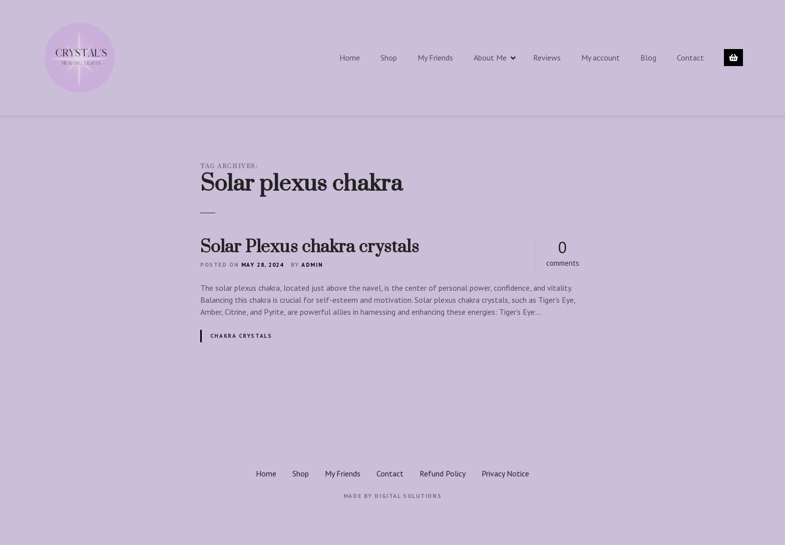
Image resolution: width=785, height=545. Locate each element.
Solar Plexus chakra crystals (309, 247)
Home (349, 58)
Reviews (547, 58)
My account (600, 58)
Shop (388, 58)
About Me (490, 58)
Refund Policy (443, 473)
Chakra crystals (241, 335)
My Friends (435, 58)
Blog (648, 58)
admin (312, 264)
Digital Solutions (408, 495)
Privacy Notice (505, 473)
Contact (690, 58)
